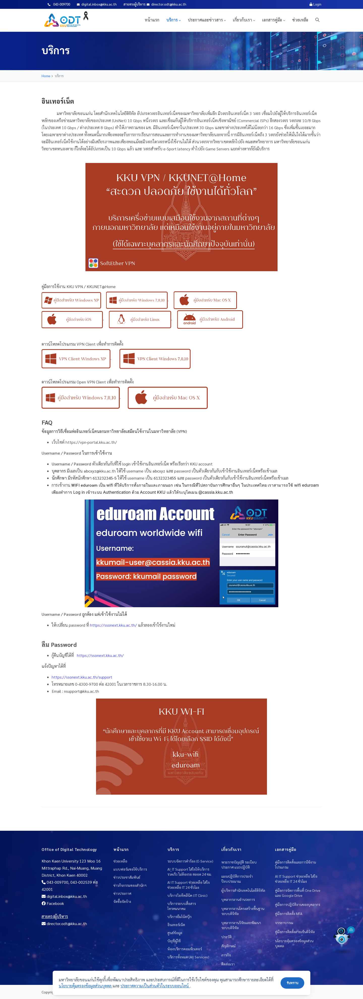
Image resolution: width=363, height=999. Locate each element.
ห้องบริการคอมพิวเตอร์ (184, 949)
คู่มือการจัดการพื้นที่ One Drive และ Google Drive (297, 893)
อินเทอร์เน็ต (176, 924)
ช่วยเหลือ (300, 19)
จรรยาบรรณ (284, 922)
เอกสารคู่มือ (272, 19)
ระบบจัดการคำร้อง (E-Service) (190, 861)
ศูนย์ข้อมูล (174, 932)
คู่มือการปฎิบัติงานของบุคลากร (297, 904)
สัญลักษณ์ (228, 946)
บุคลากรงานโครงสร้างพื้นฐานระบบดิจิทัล (242, 911)
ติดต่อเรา (228, 964)
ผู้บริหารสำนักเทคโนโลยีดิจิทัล (243, 890)
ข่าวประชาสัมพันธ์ (126, 877)
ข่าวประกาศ (122, 893)
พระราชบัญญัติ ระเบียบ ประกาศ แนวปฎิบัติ (239, 864)
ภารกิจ (226, 955)
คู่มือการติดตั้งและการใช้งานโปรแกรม (295, 864)
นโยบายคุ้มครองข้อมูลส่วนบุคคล (294, 943)
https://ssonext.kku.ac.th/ (100, 655)
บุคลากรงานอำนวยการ (238, 899)
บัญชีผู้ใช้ (174, 940)
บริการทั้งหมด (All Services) (188, 957)
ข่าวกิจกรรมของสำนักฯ (129, 885)
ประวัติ (226, 936)
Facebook (53, 903)
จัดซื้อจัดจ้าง (122, 901)
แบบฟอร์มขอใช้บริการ (130, 869)
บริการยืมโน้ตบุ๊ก (179, 916)
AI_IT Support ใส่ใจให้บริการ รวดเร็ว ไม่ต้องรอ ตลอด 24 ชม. (189, 871)
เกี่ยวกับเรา (242, 19)
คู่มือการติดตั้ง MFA (288, 913)
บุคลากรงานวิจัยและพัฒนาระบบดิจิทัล (241, 925)
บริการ (172, 19)
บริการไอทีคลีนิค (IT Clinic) (187, 895)
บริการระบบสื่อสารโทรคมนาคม (181, 906)
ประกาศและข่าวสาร (205, 19)
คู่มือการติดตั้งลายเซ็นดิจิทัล (295, 931)
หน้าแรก (152, 19)
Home (46, 76)
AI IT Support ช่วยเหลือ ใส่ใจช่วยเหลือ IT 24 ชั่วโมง (188, 885)
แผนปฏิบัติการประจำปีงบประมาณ (237, 878)
